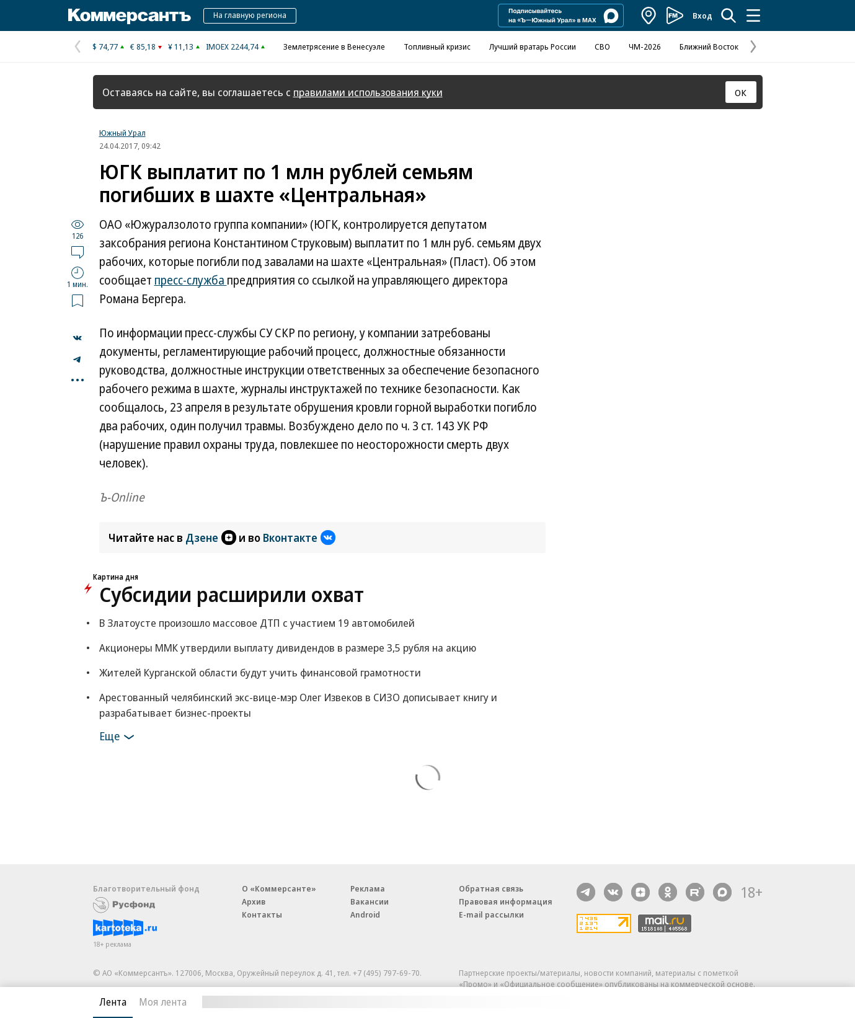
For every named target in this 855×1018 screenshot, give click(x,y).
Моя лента (163, 1002)
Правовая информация (505, 901)
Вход (702, 15)
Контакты (262, 914)
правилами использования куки (368, 92)
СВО (602, 46)
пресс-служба (190, 280)
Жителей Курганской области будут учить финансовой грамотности (260, 672)
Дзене (210, 537)
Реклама (367, 888)
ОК (740, 92)
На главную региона (249, 14)
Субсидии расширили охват (231, 594)
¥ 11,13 (180, 46)
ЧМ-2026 (645, 46)
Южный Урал (122, 132)
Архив (253, 901)
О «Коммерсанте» (279, 888)
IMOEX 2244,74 (232, 46)
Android (365, 914)
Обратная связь (491, 888)
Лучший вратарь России (532, 46)
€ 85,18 (143, 46)
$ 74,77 (105, 46)
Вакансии (369, 901)
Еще (118, 737)
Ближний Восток (709, 46)
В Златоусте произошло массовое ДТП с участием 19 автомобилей (257, 623)
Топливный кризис (437, 46)
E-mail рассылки (491, 914)
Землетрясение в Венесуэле (334, 46)
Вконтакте (299, 537)
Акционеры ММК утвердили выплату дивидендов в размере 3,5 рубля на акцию (287, 647)
